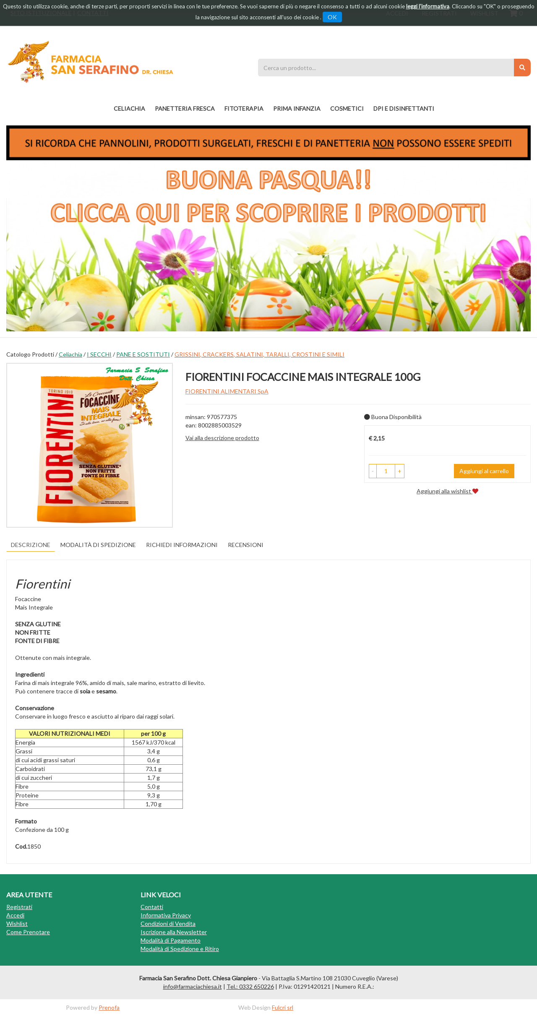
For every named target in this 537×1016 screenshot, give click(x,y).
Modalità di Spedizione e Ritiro (180, 948)
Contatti (152, 906)
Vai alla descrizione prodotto (222, 437)
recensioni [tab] (245, 544)
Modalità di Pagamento (171, 940)
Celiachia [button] (129, 108)
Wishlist (17, 923)
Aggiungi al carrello (484, 470)
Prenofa (109, 1007)
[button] (373, 471)
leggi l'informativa (427, 6)
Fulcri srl (282, 1007)
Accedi (15, 915)
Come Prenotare (28, 931)
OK (332, 17)
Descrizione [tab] (30, 544)
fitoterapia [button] (243, 108)
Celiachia (70, 354)
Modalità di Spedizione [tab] (98, 544)
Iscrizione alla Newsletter (174, 931)
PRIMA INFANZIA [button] (297, 108)
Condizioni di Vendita (168, 923)
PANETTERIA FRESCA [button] (185, 108)
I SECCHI (99, 354)
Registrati (19, 906)
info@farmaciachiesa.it (192, 986)
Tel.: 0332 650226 (250, 986)
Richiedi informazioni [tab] (182, 544)
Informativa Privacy (166, 915)
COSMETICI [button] (347, 108)
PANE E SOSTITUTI (143, 354)
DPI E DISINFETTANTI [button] (403, 108)
